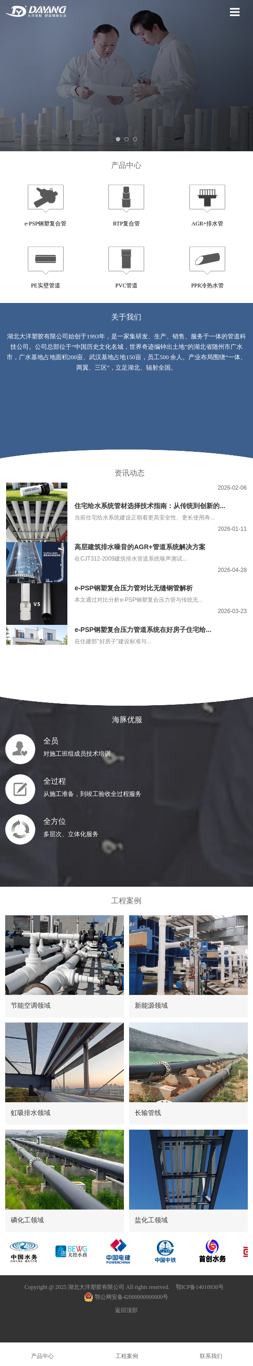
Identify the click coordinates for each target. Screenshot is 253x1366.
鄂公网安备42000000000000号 (126, 1297)
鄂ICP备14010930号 (200, 1287)
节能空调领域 (30, 1005)
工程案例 (126, 901)
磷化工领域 (27, 1220)
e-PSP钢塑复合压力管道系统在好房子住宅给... (142, 631)
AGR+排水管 (207, 223)
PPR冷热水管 (207, 285)
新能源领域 (151, 1005)
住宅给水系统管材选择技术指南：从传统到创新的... (149, 507)
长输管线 (148, 1112)
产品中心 (126, 165)
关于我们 (126, 317)
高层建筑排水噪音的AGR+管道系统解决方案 (139, 548)
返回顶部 (126, 1310)
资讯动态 (129, 473)
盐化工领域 (151, 1220)
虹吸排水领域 (30, 1112)
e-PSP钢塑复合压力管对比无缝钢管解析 (133, 589)
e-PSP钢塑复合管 (45, 223)
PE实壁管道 (45, 285)
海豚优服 (126, 720)
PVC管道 (126, 285)
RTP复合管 (126, 223)
